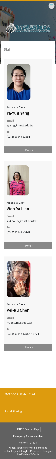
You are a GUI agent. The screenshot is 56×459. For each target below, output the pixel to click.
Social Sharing (13, 411)
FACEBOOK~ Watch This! (19, 394)
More (28, 150)
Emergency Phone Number (28, 436)
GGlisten (25, 454)
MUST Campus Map (28, 429)
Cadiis (35, 454)
